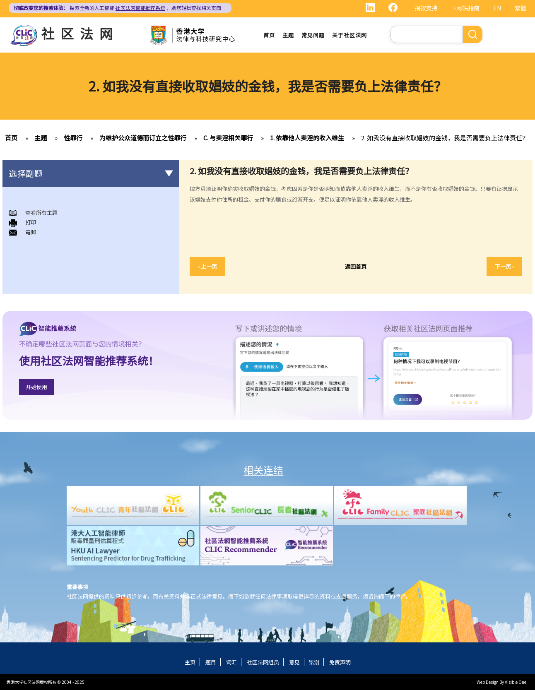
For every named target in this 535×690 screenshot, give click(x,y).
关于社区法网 (349, 35)
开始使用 (36, 387)
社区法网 (80, 33)
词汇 (231, 662)
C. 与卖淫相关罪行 (228, 137)
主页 (190, 662)
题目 (210, 662)
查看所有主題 (41, 212)
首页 (269, 35)
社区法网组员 (263, 662)
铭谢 (313, 662)
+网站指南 (466, 8)
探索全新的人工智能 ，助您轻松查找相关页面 (117, 7)
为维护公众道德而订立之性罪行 (142, 137)
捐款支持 (426, 8)
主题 (288, 35)
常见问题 (313, 35)
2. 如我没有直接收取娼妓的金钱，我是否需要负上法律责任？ (444, 137)
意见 (294, 662)
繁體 (520, 8)
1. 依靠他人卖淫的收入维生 (307, 137)
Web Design (488, 682)
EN (497, 8)
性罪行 (73, 137)
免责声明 (340, 662)
